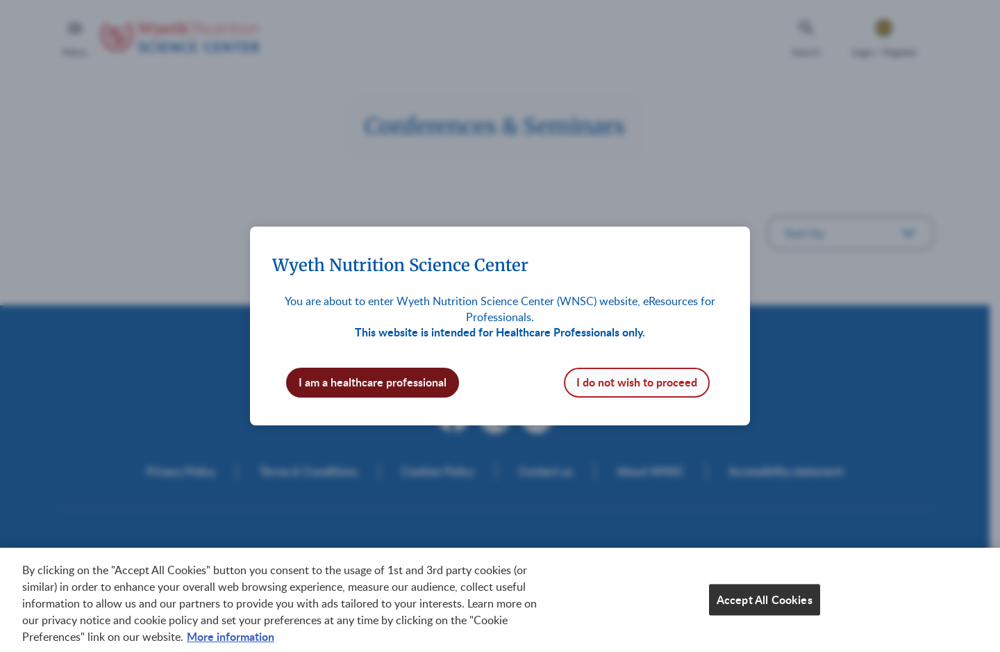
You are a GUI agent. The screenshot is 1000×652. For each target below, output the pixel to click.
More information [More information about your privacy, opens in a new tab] (230, 638)
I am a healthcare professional (373, 382)
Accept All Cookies (764, 602)
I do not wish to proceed (636, 382)
